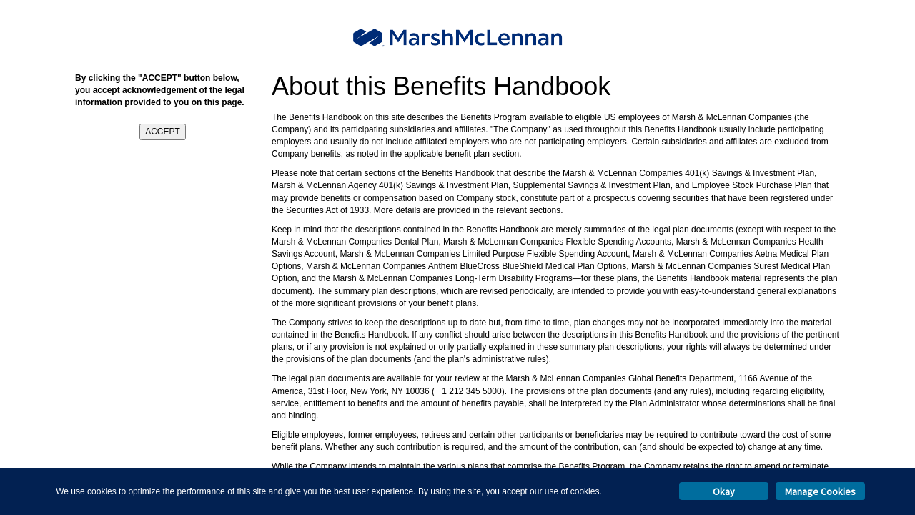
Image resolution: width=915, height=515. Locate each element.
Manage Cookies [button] (820, 491)
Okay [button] (724, 491)
